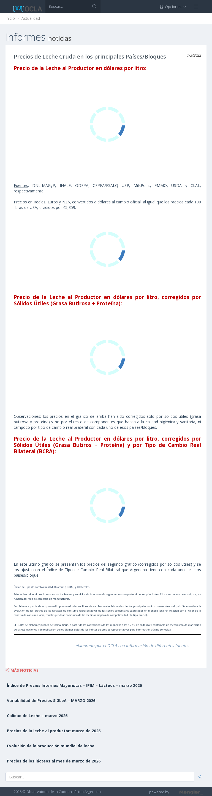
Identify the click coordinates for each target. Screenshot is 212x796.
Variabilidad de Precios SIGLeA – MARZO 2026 (51, 700)
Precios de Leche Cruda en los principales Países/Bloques (90, 56)
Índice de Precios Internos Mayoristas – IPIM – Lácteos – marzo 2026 (74, 685)
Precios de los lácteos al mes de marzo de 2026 (53, 761)
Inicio (10, 18)
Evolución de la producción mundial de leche (50, 745)
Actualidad (30, 18)
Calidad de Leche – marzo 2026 (37, 715)
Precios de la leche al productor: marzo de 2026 (53, 730)
